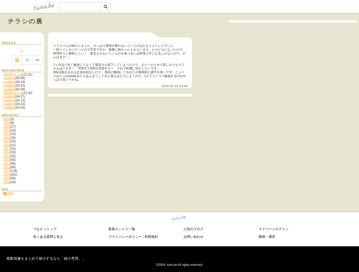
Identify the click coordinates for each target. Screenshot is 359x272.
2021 (6, 134)
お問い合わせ (193, 237)
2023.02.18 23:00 (175, 86)
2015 (6, 156)
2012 (6, 167)
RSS (8, 193)
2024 (6, 123)
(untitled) (9, 78)
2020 (6, 137)
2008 (6, 182)
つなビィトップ (44, 229)
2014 (6, 160)
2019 (6, 141)
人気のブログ (193, 229)
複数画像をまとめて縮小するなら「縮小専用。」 (46, 258)
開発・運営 (267, 237)
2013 (6, 163)
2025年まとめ (13, 74)
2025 (6, 119)
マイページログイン (274, 229)
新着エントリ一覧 (121, 229)
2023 (6, 126)
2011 (6, 171)
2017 (6, 149)
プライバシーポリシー (125, 237)
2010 (6, 174)
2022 (6, 130)
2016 (6, 152)
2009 (6, 178)
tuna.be (179, 218)
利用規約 (151, 237)
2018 (6, 145)
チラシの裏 (25, 21)
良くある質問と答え (48, 237)
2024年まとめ (13, 93)
